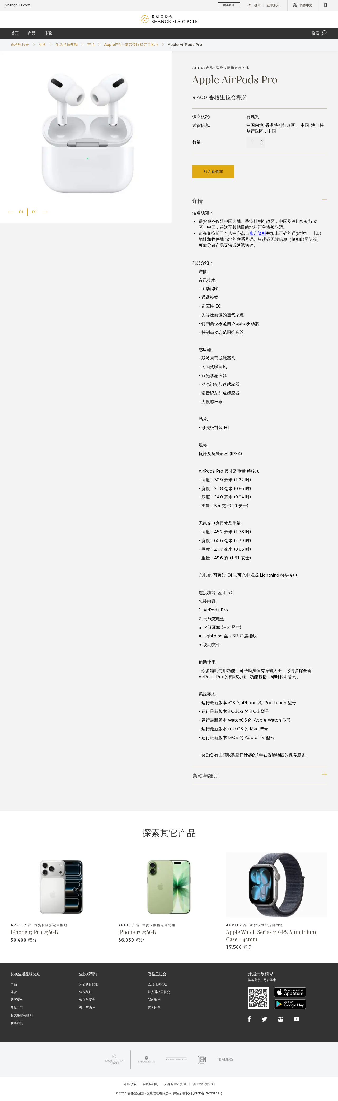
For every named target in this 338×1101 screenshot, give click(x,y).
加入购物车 (213, 172)
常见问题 (154, 1008)
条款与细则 (150, 1084)
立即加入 (273, 5)
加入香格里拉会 (159, 992)
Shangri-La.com (17, 5)
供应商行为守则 (204, 1084)
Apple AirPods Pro (185, 44)
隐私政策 (130, 1084)
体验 (48, 33)
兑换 (42, 44)
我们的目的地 (88, 984)
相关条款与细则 (22, 1016)
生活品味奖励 (66, 44)
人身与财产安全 (175, 1084)
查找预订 (85, 992)
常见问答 (17, 1008)
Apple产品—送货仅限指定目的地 (131, 44)
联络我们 (17, 1023)
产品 (32, 33)
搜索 (319, 33)
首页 (15, 33)
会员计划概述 (157, 984)
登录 (254, 5)
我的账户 (154, 1000)
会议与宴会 (87, 1000)
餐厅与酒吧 (87, 1008)
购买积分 (17, 1000)
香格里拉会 (20, 44)
